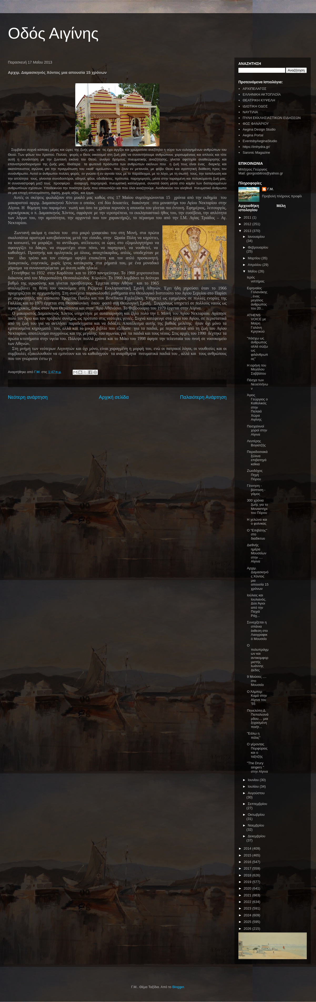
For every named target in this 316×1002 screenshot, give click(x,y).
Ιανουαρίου (256, 237)
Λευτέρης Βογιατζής (256, 443)
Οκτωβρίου (256, 815)
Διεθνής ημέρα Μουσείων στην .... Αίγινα (256, 553)
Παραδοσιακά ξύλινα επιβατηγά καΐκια (257, 458)
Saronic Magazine (256, 152)
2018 (248, 875)
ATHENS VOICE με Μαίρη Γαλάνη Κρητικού (256, 323)
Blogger (178, 987)
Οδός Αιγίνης (53, 33)
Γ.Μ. (270, 189)
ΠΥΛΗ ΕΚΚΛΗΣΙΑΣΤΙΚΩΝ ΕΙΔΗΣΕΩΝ (271, 118)
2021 (248, 895)
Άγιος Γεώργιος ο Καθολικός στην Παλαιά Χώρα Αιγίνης (257, 407)
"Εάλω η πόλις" (253, 735)
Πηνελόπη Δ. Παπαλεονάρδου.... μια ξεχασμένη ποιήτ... (257, 719)
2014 (248, 848)
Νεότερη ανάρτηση (28, 397)
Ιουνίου (254, 780)
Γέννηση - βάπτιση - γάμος (256, 490)
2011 (248, 217)
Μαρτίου (255, 258)
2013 (248, 231)
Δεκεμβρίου (256, 836)
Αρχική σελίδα (114, 397)
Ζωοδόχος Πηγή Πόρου (254, 475)
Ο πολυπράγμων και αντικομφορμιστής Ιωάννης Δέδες (257, 657)
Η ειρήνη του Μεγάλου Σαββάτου (256, 369)
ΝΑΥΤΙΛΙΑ (250, 112)
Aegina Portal (253, 135)
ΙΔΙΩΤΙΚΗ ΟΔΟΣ (255, 106)
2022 (248, 902)
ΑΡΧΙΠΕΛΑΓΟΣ (254, 89)
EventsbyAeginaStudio (260, 141)
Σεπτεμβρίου (257, 804)
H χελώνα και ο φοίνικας (257, 522)
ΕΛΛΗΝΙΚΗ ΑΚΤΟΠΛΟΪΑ (262, 94)
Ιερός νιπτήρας (255, 279)
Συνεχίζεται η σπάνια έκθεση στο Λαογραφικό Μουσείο (257, 630)
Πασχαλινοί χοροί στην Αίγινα (257, 430)
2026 (248, 929)
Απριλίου (255, 265)
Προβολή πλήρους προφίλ (282, 196)
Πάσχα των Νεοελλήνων (257, 384)
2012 (248, 224)
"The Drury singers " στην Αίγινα (257, 767)
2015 (248, 855)
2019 (248, 882)
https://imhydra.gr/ (256, 147)
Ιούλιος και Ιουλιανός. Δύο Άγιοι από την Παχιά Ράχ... (256, 605)
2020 (248, 888)
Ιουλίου (254, 786)
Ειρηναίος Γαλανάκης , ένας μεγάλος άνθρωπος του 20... (257, 298)
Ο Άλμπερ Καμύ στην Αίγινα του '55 (257, 698)
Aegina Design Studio (259, 129)
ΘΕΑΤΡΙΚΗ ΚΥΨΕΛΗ (259, 100)
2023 (248, 908)
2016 (248, 862)
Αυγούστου (256, 793)
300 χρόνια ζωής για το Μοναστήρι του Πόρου (257, 506)
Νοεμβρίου (256, 825)
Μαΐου (253, 271)
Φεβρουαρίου (258, 247)
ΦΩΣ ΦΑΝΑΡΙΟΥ (256, 124)
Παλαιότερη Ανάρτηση (203, 397)
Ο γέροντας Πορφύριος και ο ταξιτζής (257, 750)
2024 (248, 915)
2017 (248, 868)
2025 (248, 922)
